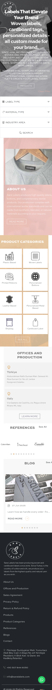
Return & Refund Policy (16, 608)
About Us (8, 581)
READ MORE (26, 221)
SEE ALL (12, 339)
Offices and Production (16, 588)
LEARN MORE (39, 416)
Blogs (6, 634)
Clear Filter (44, 91)
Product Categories (14, 621)
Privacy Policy (11, 601)
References (9, 628)
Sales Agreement (12, 595)
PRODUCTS (26, 85)
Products (8, 614)
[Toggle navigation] (46, 9)
